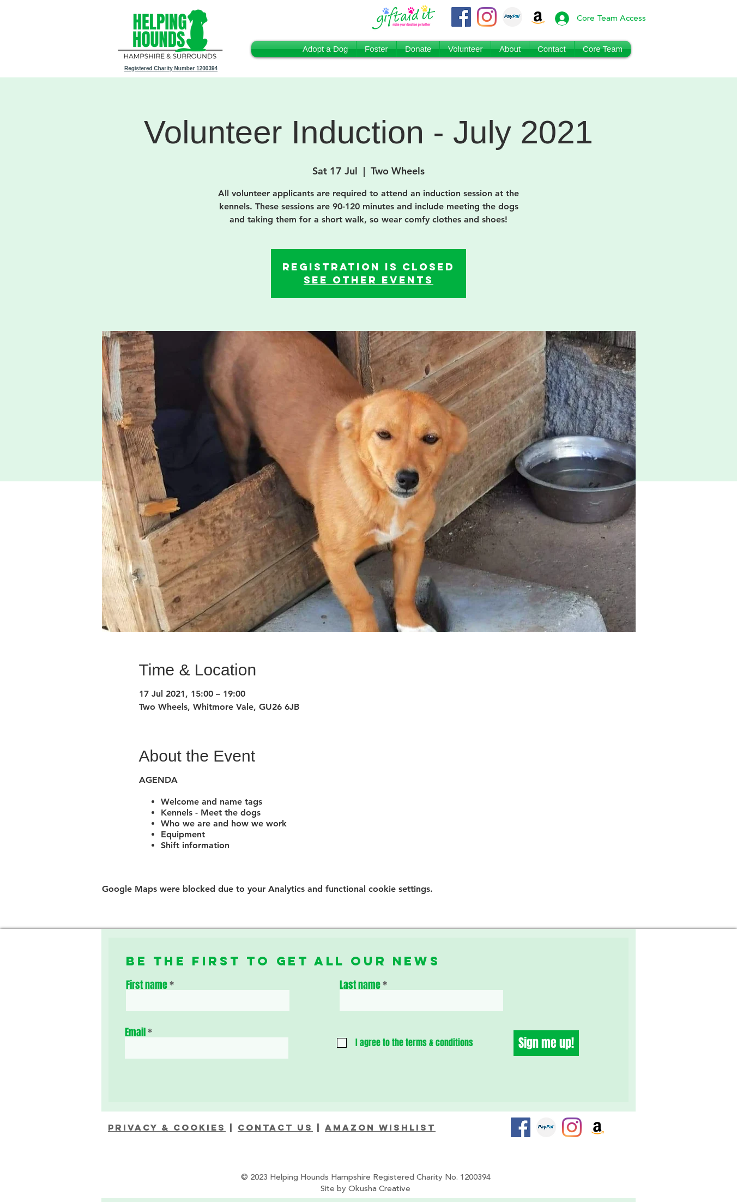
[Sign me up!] (546, 1043)
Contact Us (275, 1127)
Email (135, 1032)
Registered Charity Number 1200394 (171, 68)
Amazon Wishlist (380, 1127)
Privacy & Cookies (167, 1127)
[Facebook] (461, 17)
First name (146, 985)
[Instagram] (487, 17)
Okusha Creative (379, 1188)
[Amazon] (597, 1127)
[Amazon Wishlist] (538, 17)
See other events (368, 280)
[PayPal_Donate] (512, 17)
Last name (360, 985)
